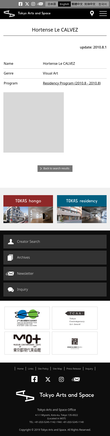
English (64, 4)
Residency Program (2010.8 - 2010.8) (72, 83)
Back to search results (56, 168)
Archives (23, 257)
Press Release (74, 368)
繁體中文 (77, 4)
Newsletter (25, 273)
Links (30, 368)
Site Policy (43, 368)
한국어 (103, 4)
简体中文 (89, 4)
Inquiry (22, 289)
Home (20, 368)
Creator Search (28, 241)
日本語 (52, 4)
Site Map (57, 368)
